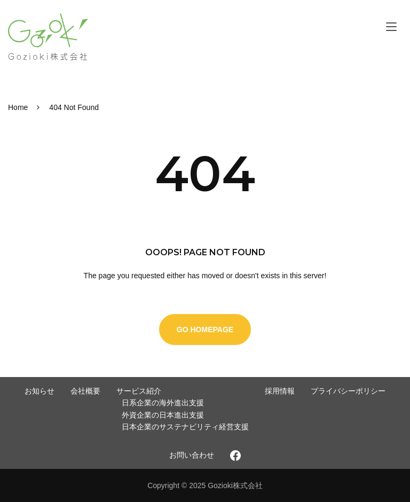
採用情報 (280, 391)
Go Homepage (205, 329)
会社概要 (85, 391)
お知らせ (39, 391)
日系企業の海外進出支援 (163, 402)
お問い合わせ (191, 455)
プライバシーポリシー (348, 391)
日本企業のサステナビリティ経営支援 (185, 426)
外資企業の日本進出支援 (163, 415)
